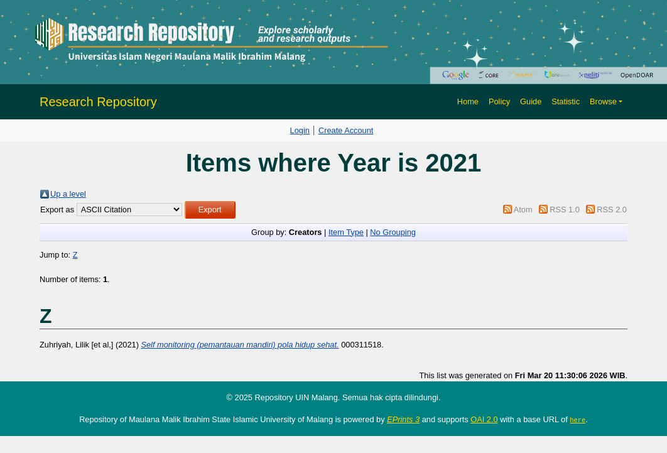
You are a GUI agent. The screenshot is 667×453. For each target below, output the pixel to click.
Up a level (68, 194)
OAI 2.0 (483, 419)
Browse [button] (603, 101)
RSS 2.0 (612, 209)
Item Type (346, 232)
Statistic (565, 101)
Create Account (346, 130)
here (577, 419)
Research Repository (98, 102)
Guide (530, 101)
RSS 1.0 (565, 209)
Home (468, 101)
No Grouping (393, 232)
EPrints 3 (403, 419)
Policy (499, 101)
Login (300, 130)
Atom (523, 209)
